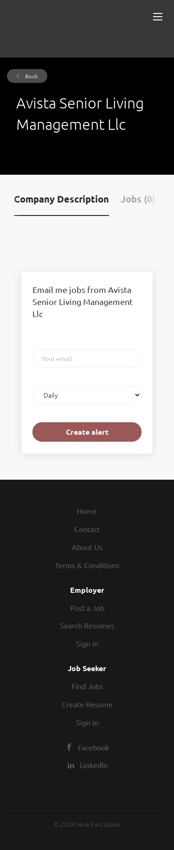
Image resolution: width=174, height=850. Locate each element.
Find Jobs (87, 686)
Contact (87, 528)
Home (87, 510)
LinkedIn (94, 764)
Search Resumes (87, 625)
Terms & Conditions (87, 565)
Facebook (93, 747)
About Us (87, 547)
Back (31, 76)
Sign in (87, 643)
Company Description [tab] (61, 199)
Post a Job (87, 607)
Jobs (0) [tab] (138, 199)
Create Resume (87, 704)
